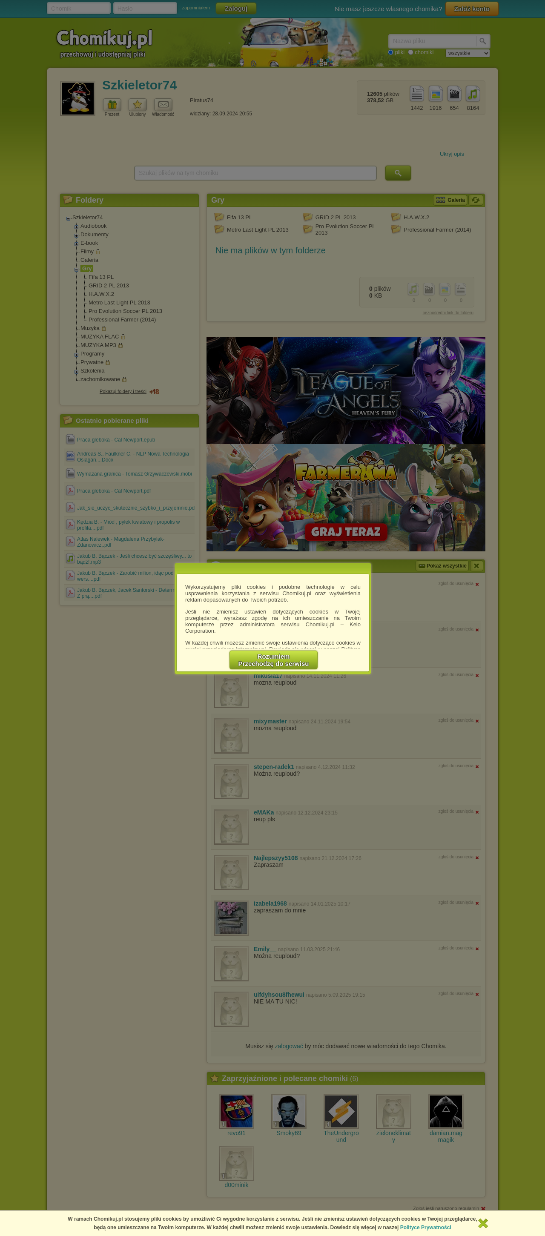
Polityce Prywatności (425, 1227)
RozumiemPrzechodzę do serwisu (273, 660)
